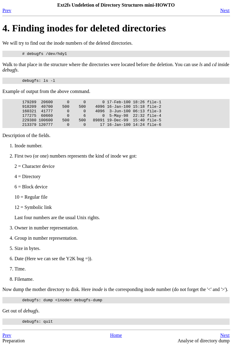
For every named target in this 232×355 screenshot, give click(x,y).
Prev (6, 10)
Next (225, 10)
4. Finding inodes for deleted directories (84, 28)
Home (116, 344)
